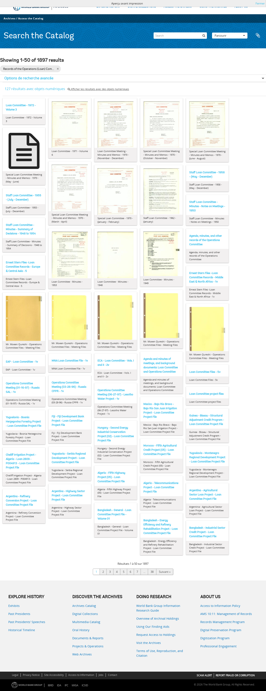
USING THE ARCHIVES (213, 6)
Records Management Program (222, 622)
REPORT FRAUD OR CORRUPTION (235, 675)
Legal (15, 675)
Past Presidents (19, 614)
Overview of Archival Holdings (157, 618)
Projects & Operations (87, 646)
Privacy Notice (31, 675)
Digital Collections (85, 614)
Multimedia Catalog (86, 622)
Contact (112, 675)
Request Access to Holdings (156, 635)
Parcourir (230, 35)
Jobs (101, 675)
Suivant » (164, 572)
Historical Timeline (21, 630)
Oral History (80, 630)
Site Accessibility (54, 675)
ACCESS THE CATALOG (178, 6)
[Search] (180, 35)
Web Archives (82, 654)
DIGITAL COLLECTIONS (142, 6)
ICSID (85, 685)
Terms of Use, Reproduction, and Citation (159, 653)
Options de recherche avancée (28, 78)
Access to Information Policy (220, 606)
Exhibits (14, 606)
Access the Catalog (31, 18)
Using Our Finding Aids (152, 627)
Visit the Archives (148, 643)
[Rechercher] (204, 35)
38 (152, 572)
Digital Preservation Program (220, 630)
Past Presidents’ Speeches (26, 622)
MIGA (75, 685)
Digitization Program (215, 638)
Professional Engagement (218, 646)
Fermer (260, 3)
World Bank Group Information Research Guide (158, 608)
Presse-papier (258, 35)
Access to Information (81, 675)
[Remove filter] (58, 68)
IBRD (51, 685)
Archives (9, 18)
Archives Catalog (84, 606)
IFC (66, 685)
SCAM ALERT (204, 675)
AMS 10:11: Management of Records (226, 614)
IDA (59, 685)
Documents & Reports (87, 638)
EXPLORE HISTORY (108, 6)
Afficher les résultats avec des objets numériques (98, 89)
